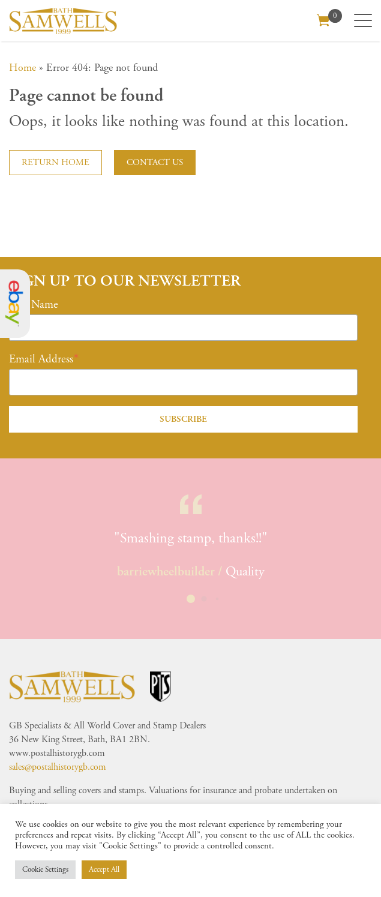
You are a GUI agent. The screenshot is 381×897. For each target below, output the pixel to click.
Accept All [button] (104, 870)
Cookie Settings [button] (45, 870)
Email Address (41, 359)
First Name (33, 305)
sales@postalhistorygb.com (57, 767)
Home (22, 67)
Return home (55, 162)
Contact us (155, 162)
